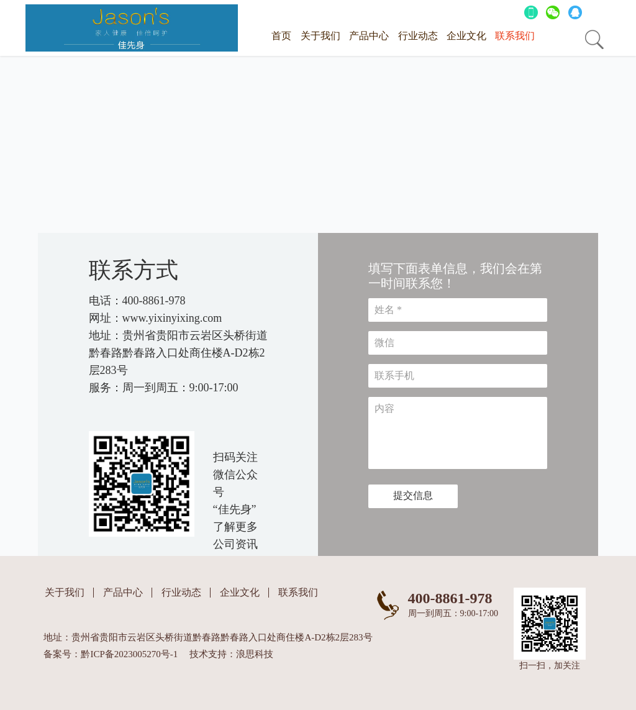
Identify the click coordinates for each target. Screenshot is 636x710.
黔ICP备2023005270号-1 (129, 654)
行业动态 (418, 35)
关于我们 (320, 35)
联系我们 (515, 35)
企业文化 (466, 35)
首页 (281, 35)
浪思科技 (254, 654)
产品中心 (369, 35)
